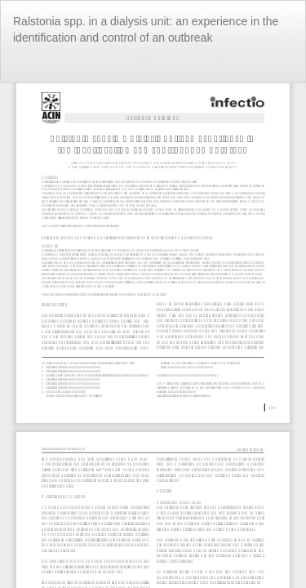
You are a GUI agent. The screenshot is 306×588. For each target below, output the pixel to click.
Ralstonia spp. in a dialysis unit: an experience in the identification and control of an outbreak (145, 29)
